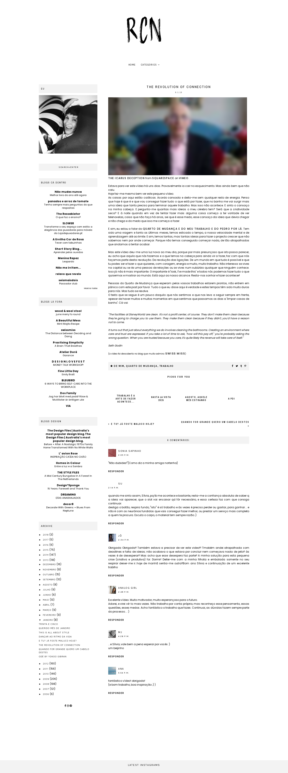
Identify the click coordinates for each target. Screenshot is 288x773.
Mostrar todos (90, 288)
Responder (116, 471)
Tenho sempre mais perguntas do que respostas (68, 206)
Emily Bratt (68, 374)
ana (121, 668)
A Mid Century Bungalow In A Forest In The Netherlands (68, 477)
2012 (46, 663)
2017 (46, 539)
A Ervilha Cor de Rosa (68, 239)
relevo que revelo (68, 274)
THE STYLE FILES (68, 472)
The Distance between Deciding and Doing (68, 335)
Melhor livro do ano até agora (68, 195)
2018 (46, 534)
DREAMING (68, 494)
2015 (46, 549)
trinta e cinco (48, 624)
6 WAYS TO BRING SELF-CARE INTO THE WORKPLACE (68, 385)
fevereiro (50, 615)
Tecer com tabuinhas (68, 242)
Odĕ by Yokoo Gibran (53, 656)
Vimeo (184, 178)
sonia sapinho (129, 450)
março (47, 610)
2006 (46, 694)
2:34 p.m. (124, 540)
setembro (49, 579)
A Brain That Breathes (68, 346)
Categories (149, 64)
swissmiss (68, 330)
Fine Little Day (68, 371)
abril (47, 604)
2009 (46, 679)
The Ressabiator (68, 214)
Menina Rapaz (68, 258)
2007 (46, 689)
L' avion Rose (68, 453)
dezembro (50, 564)
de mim (119, 366)
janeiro (48, 620)
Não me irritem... (68, 267)
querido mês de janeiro (54, 628)
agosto (48, 584)
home (132, 64)
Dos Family (68, 393)
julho (47, 589)
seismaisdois (68, 280)
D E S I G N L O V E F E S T (68, 361)
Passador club (68, 283)
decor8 (68, 504)
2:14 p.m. (113, 487)
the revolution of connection (59, 645)
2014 (46, 554)
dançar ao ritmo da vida (55, 636)
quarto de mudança (141, 366)
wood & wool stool (68, 311)
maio (46, 599)
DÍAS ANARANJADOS (68, 498)
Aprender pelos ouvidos (68, 252)
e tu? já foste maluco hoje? (132, 424)
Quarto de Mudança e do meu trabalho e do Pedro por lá (192, 229)
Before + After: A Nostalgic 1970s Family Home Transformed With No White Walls (68, 446)
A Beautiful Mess (68, 320)
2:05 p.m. (123, 455)
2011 (46, 668)
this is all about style (54, 632)
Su (120, 483)
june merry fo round (68, 314)
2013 (46, 560)
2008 (46, 684)
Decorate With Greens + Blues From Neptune (68, 509)
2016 (46, 545)
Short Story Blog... (68, 249)
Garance (68, 355)
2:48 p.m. (123, 592)
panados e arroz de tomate (68, 201)
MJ (120, 632)
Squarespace (163, 178)
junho (47, 594)
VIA (68, 406)
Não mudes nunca (68, 192)
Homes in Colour (68, 463)
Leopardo (68, 261)
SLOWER (68, 223)
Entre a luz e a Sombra (68, 466)
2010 (46, 673)
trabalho (166, 366)
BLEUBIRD (68, 380)
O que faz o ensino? (68, 217)
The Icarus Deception (126, 178)
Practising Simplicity (68, 342)
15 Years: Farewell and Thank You (68, 488)
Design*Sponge (68, 485)
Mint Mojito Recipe (68, 324)
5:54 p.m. (123, 673)
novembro (50, 569)
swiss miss (175, 353)
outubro (49, 574)
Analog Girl (127, 587)
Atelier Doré (68, 352)
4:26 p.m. (123, 636)
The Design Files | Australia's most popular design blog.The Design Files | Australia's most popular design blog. (68, 436)
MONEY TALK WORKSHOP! (68, 365)
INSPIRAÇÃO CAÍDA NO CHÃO (68, 457)
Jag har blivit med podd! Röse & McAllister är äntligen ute (68, 398)
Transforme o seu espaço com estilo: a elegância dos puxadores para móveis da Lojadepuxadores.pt (68, 230)
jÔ (120, 535)
